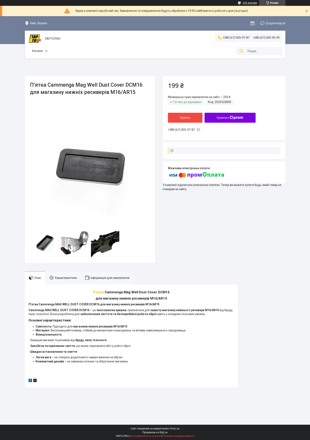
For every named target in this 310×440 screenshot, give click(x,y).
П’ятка (99, 292)
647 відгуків (250, 2)
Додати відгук (275, 23)
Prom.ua (175, 428)
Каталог (37, 51)
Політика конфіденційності (179, 436)
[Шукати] (241, 51)
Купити (185, 117)
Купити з (230, 118)
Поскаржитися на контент (146, 436)
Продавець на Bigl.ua (155, 432)
